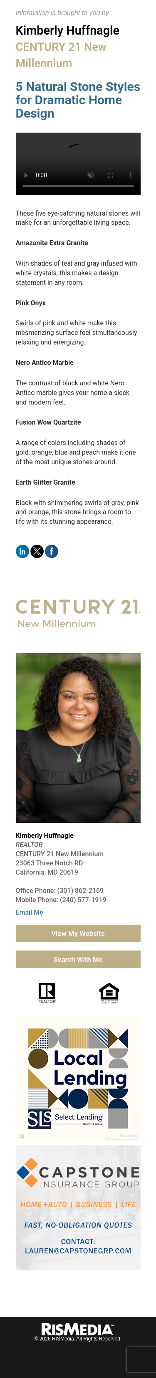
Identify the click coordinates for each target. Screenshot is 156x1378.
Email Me (29, 912)
